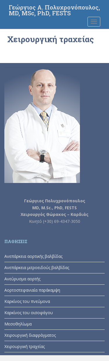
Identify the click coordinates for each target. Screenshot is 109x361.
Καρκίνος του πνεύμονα (27, 301)
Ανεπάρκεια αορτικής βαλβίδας (33, 256)
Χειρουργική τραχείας (24, 346)
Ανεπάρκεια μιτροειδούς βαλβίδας (36, 267)
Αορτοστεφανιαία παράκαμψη (32, 290)
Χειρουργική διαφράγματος (30, 335)
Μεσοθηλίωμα (18, 324)
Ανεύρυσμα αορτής (22, 279)
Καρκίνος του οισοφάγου (28, 312)
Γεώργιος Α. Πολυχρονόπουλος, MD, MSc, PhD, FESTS (54, 8)
